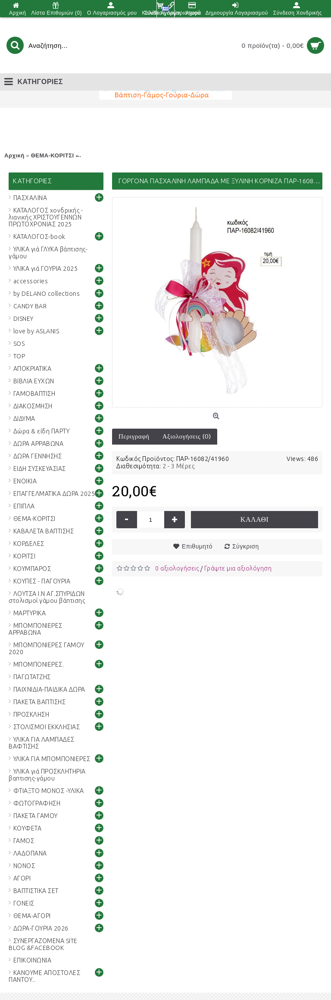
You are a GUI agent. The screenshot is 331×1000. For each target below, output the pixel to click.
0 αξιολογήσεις (177, 568)
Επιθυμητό (197, 546)
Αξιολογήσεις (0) (186, 436)
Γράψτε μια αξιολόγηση (238, 568)
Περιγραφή (134, 436)
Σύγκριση (245, 546)
